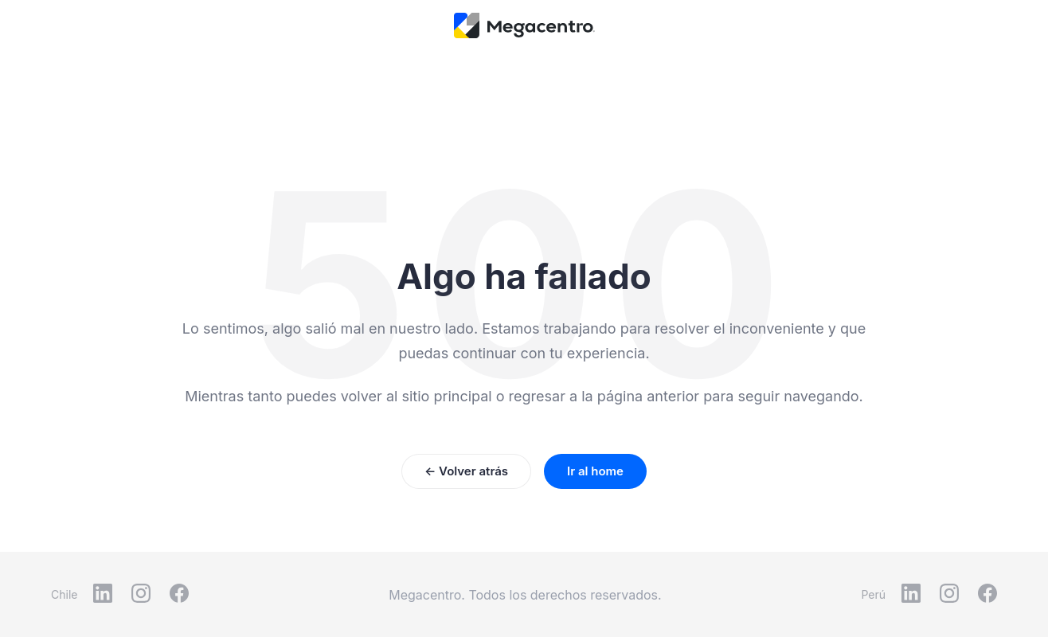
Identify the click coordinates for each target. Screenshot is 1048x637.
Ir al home (595, 471)
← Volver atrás (466, 471)
